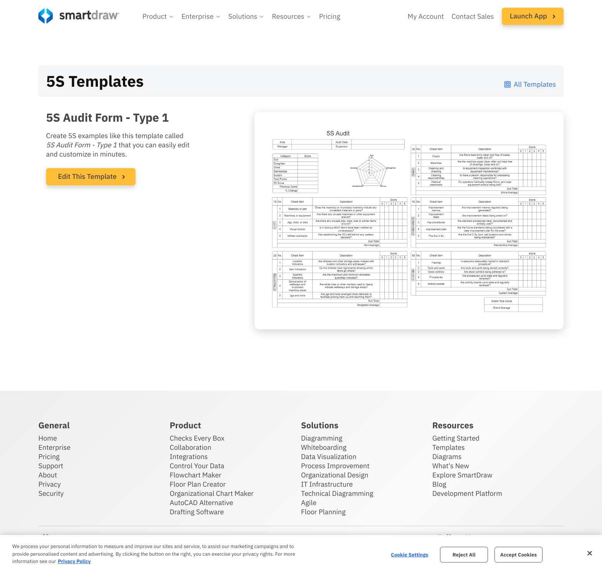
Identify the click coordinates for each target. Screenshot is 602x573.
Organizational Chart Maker (212, 493)
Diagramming (321, 438)
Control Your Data (197, 465)
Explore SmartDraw (462, 475)
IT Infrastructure (327, 484)
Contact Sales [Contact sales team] (473, 16)
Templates (448, 447)
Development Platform (467, 493)
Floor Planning (323, 511)
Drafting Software (197, 511)
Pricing (49, 456)
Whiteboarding (323, 447)
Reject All (464, 554)
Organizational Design (335, 475)
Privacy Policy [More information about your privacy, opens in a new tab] (74, 561)
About (47, 475)
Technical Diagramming (337, 493)
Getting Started (456, 438)
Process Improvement (335, 465)
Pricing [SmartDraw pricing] (329, 16)
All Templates (529, 84)
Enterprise (54, 447)
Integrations (189, 456)
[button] (158, 16)
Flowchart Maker (196, 475)
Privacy (49, 484)
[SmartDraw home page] (78, 15)
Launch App (533, 16)
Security (51, 493)
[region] (301, 554)
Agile (308, 502)
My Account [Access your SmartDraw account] (426, 16)
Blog (439, 484)
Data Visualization (328, 456)
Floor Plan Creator (198, 484)
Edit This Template (87, 176)
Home (47, 438)
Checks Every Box (197, 438)
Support (50, 465)
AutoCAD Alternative (201, 502)
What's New (450, 465)
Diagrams (446, 456)
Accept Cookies (518, 554)
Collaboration (190, 447)
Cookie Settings (409, 554)
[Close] (589, 553)
